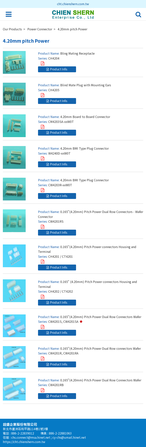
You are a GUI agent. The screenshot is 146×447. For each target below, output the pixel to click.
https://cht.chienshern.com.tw (24, 441)
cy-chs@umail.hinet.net (69, 437)
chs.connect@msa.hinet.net (31, 437)
